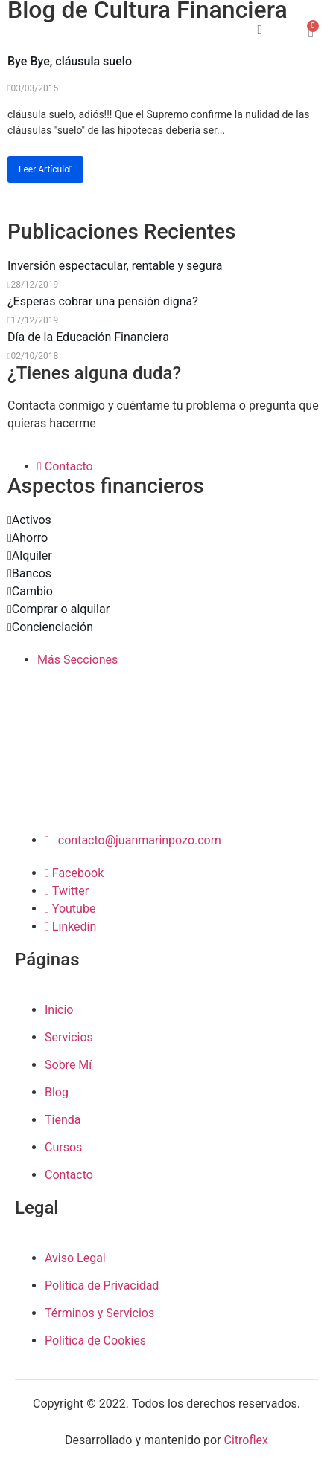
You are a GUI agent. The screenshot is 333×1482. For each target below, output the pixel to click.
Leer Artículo (45, 169)
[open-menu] (207, 32)
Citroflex (246, 1440)
